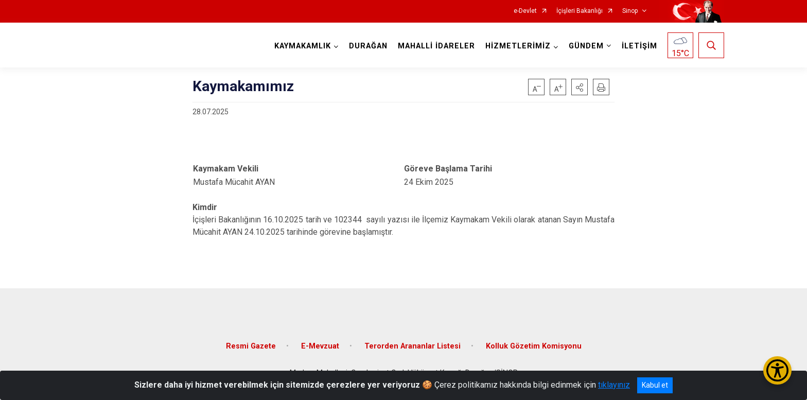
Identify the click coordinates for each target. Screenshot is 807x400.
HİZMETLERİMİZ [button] (518, 46)
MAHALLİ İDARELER (436, 46)
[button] (579, 87)
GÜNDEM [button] (586, 46)
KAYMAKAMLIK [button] (302, 46)
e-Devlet (525, 11)
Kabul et (655, 385)
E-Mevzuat (320, 346)
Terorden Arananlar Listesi (412, 346)
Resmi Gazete (251, 346)
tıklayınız (614, 385)
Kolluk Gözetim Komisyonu (534, 346)
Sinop (630, 11)
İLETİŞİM (639, 46)
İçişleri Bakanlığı (579, 11)
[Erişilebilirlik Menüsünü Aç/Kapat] (777, 370)
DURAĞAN (368, 46)
